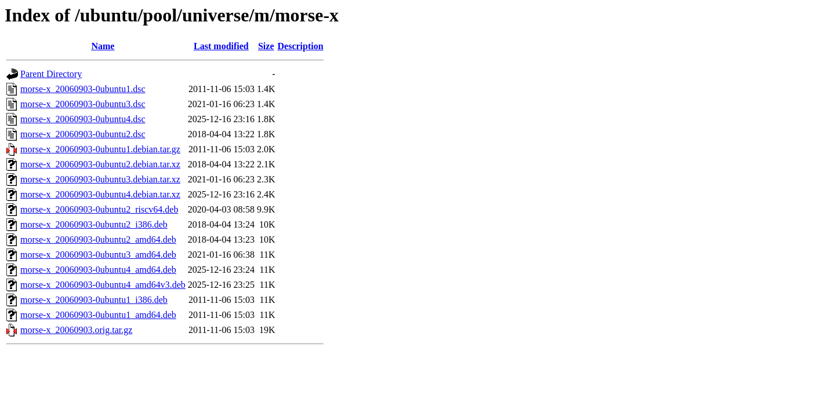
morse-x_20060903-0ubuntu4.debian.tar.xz (100, 194)
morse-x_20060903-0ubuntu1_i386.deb (94, 300)
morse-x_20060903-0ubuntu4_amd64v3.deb (103, 285)
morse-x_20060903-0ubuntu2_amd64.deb (98, 239)
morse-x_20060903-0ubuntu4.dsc (83, 119)
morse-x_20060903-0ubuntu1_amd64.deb (98, 315)
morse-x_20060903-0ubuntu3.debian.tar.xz (100, 179)
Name (102, 46)
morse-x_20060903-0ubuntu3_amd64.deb (98, 254)
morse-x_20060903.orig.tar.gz (76, 330)
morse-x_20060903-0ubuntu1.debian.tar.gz (100, 149)
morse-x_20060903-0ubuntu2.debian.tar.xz (100, 164)
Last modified (221, 46)
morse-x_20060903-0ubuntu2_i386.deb (94, 224)
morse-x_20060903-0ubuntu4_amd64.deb (98, 270)
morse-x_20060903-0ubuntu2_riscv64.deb (99, 209)
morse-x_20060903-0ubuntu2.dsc (83, 134)
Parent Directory (51, 74)
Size (266, 46)
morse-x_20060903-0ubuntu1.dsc (83, 89)
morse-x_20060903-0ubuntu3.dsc (83, 104)
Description (301, 46)
